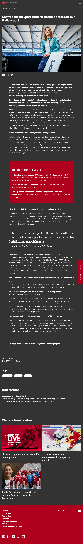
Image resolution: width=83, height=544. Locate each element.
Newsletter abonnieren (69, 511)
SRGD (11, 9)
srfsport (28, 376)
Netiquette (6, 519)
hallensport (7, 376)
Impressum (6, 513)
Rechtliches (6, 516)
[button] (80, 3)
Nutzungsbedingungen (10, 521)
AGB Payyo (6, 524)
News (16, 9)
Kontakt (5, 511)
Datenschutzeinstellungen (12, 526)
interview (18, 376)
